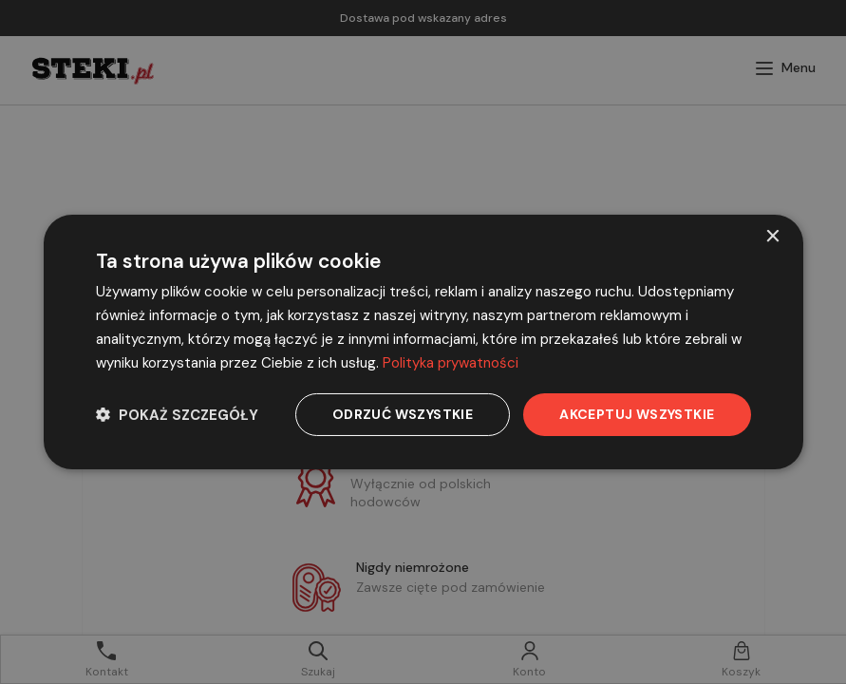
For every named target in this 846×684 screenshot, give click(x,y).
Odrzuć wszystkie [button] (402, 414)
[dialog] (423, 342)
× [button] (772, 237)
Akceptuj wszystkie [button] (636, 414)
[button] (177, 415)
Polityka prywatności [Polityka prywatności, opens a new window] (450, 362)
